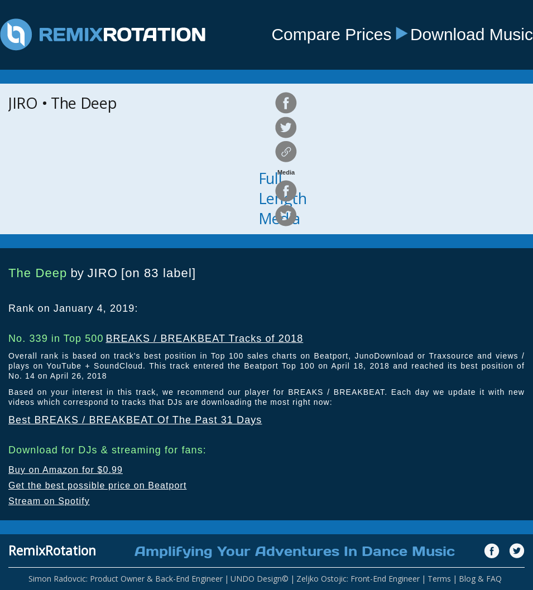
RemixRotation (52, 550)
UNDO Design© (260, 578)
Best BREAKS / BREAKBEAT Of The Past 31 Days (135, 419)
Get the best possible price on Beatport (97, 485)
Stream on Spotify (49, 501)
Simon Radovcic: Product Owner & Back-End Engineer (125, 578)
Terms (439, 578)
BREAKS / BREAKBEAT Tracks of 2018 (204, 338)
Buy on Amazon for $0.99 (65, 470)
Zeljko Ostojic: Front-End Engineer (358, 578)
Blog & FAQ (480, 578)
